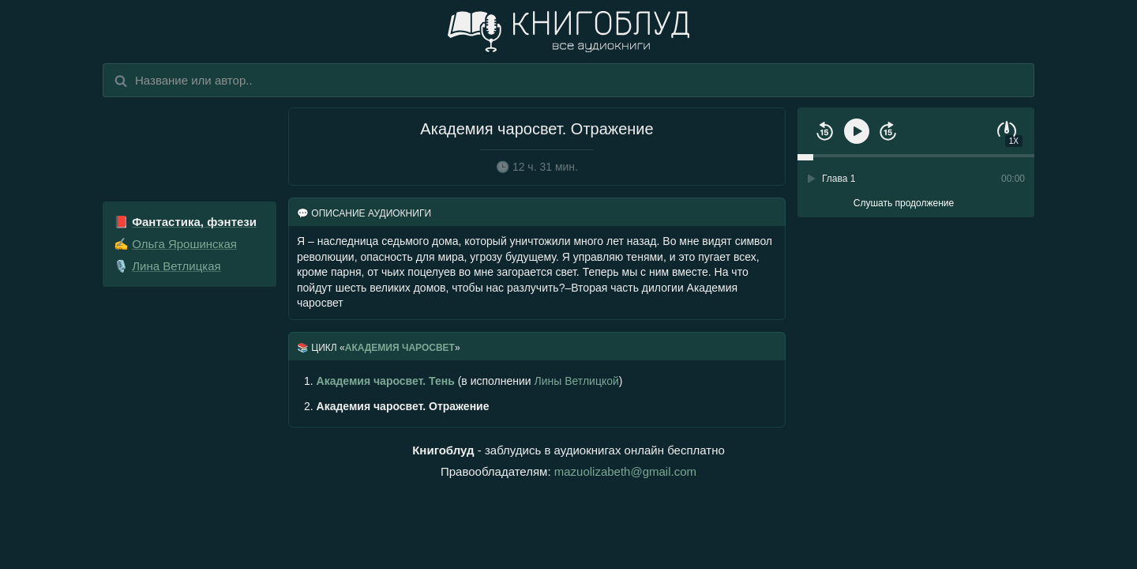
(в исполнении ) (463, 381)
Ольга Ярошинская (184, 244)
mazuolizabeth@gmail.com (625, 471)
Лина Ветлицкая (176, 266)
